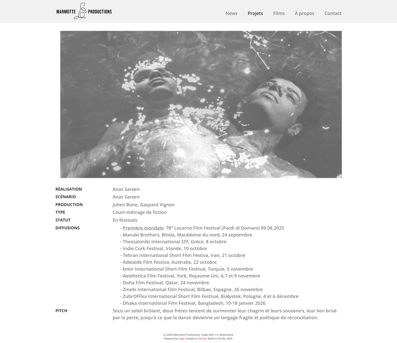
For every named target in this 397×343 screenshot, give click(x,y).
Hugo (181, 338)
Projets (255, 13)
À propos (304, 13)
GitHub (202, 338)
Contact (333, 13)
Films (279, 13)
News (232, 13)
